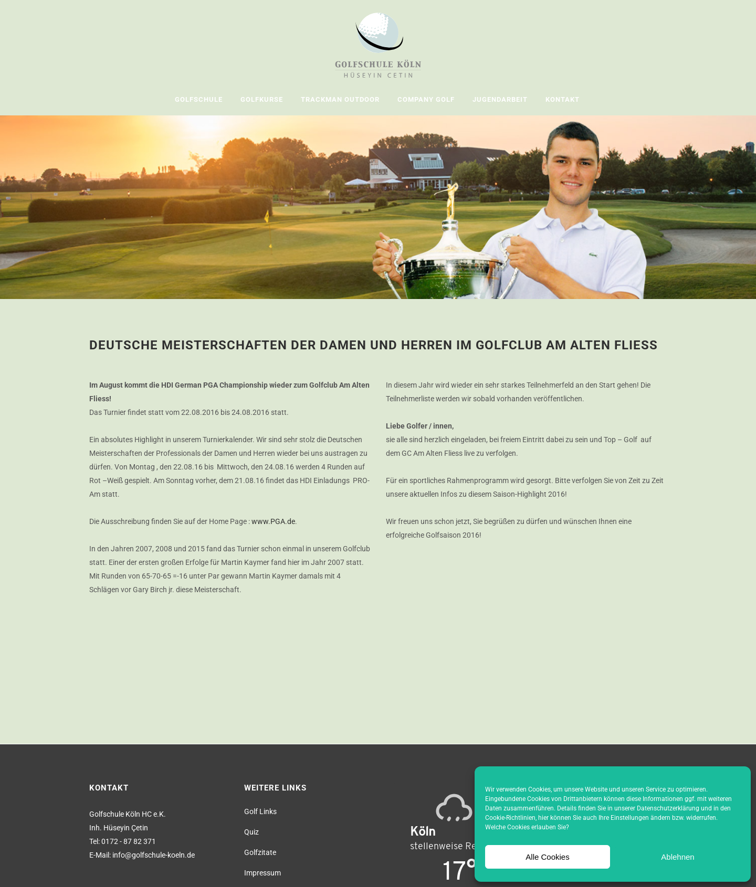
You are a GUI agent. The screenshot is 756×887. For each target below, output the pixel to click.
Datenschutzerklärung (668, 808)
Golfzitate (260, 852)
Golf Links (260, 811)
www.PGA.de (273, 521)
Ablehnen (677, 856)
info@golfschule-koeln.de (153, 855)
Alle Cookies (547, 856)
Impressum (262, 873)
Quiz (251, 832)
